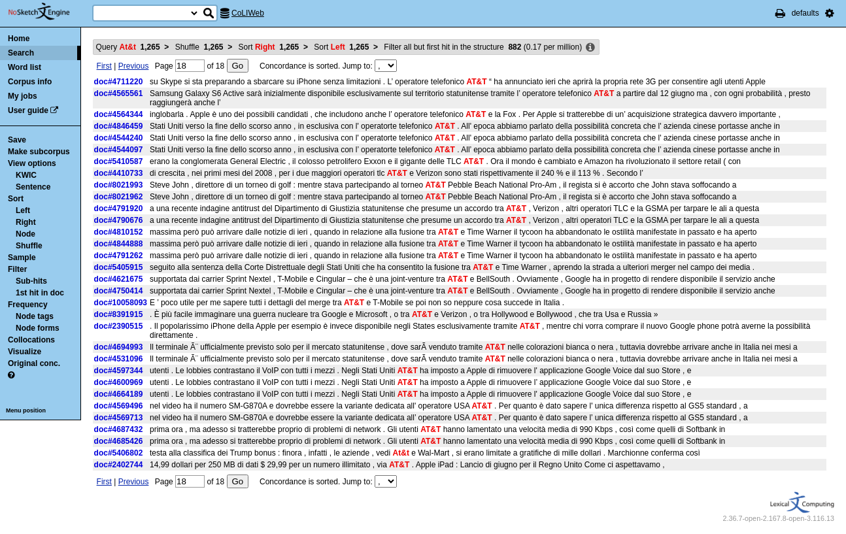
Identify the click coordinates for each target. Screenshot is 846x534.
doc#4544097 (118, 149)
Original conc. (34, 363)
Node (25, 234)
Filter (17, 269)
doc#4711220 (118, 81)
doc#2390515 (118, 326)
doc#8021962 (118, 196)
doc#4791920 (118, 208)
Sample (22, 257)
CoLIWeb (247, 13)
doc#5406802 (118, 453)
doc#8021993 (118, 185)
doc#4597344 (118, 370)
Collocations (31, 339)
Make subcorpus (39, 151)
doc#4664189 (118, 394)
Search (21, 53)
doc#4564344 (118, 114)
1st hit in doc (40, 292)
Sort (16, 198)
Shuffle (29, 245)
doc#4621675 (118, 279)
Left (23, 210)
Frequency (28, 304)
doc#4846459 (118, 126)
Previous (133, 66)
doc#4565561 (118, 93)
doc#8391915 (118, 314)
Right (26, 222)
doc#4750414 (118, 290)
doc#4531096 (118, 358)
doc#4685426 (118, 441)
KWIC (26, 175)
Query (128, 47)
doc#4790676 (118, 220)
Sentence (33, 187)
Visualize (24, 351)
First (104, 66)
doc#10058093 (120, 302)
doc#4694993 (118, 347)
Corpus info (30, 81)
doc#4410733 (118, 173)
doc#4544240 (118, 137)
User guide (28, 110)
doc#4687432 (118, 429)
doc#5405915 (118, 267)
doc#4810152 (118, 232)
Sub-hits (31, 281)
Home (18, 38)
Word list (24, 67)
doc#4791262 (118, 255)
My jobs (22, 96)
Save (17, 139)
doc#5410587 (118, 161)
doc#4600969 (118, 382)
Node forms (37, 328)
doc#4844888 (118, 243)
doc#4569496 (118, 405)
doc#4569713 (118, 417)
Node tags (35, 316)
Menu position (26, 410)
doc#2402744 (118, 464)
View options (32, 163)
